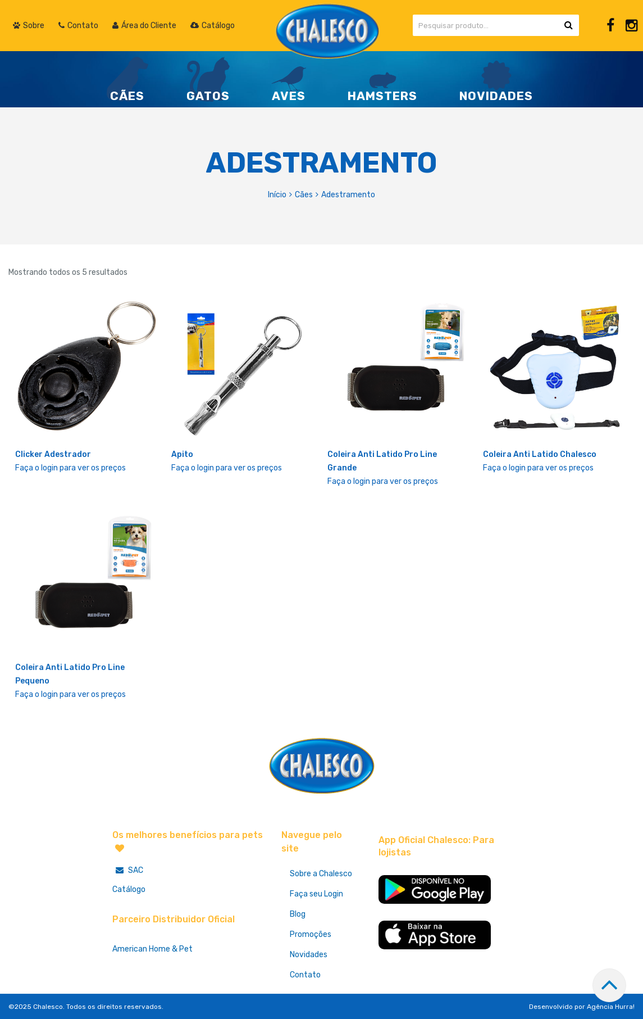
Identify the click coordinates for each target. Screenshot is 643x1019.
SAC (127, 870)
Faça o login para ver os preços (70, 468)
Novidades (308, 954)
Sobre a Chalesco (321, 873)
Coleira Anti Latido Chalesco (539, 454)
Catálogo (128, 889)
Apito (182, 454)
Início (277, 195)
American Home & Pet (152, 949)
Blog (297, 914)
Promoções (310, 934)
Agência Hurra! (611, 1007)
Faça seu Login (316, 894)
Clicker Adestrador (53, 454)
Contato (305, 975)
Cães (304, 195)
